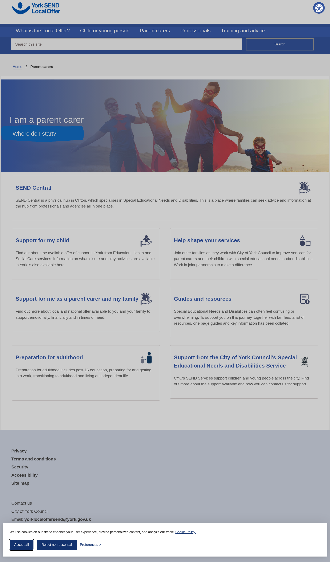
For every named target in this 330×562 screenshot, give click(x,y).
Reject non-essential (56, 544)
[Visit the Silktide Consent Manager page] (318, 544)
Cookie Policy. (185, 532)
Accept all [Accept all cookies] (21, 544)
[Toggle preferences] (90, 544)
